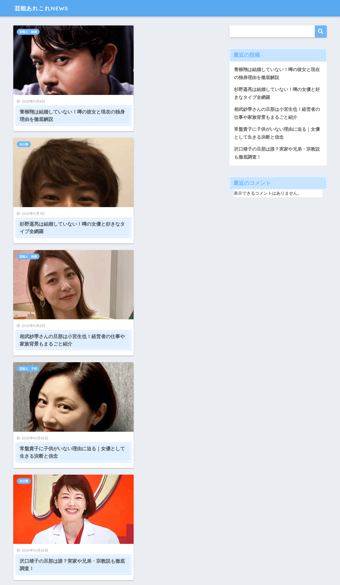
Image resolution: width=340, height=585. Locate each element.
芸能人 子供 (130, 129)
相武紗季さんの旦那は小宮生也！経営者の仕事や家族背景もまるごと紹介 (277, 113)
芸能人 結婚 (28, 32)
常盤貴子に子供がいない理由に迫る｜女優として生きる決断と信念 (277, 133)
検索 (321, 31)
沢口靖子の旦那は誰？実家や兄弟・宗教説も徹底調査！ (277, 153)
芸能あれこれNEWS (44, 8)
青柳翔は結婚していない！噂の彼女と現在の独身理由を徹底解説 (277, 73)
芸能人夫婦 (26, 338)
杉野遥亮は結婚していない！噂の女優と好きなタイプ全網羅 (277, 93)
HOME (170, 563)
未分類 (125, 32)
